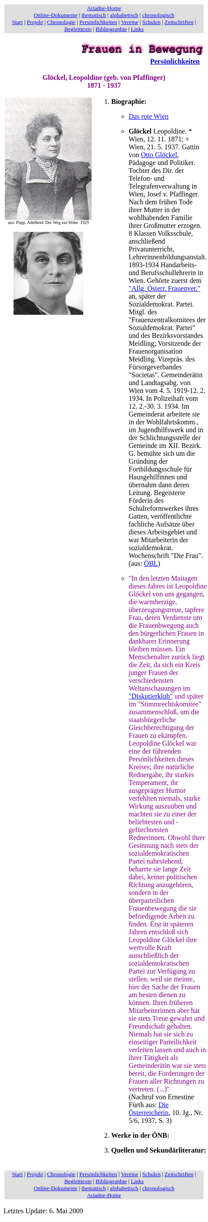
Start (17, 22)
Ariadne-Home (104, 8)
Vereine (129, 22)
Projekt (35, 22)
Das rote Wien (148, 116)
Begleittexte (78, 29)
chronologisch (158, 15)
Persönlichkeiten (98, 22)
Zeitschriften (178, 22)
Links (137, 29)
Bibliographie (111, 29)
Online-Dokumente (55, 15)
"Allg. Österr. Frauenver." (165, 288)
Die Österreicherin (149, 1108)
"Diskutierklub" (151, 696)
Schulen (151, 22)
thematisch (94, 15)
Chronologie (61, 22)
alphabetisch (124, 15)
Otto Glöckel (159, 154)
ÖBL (151, 563)
